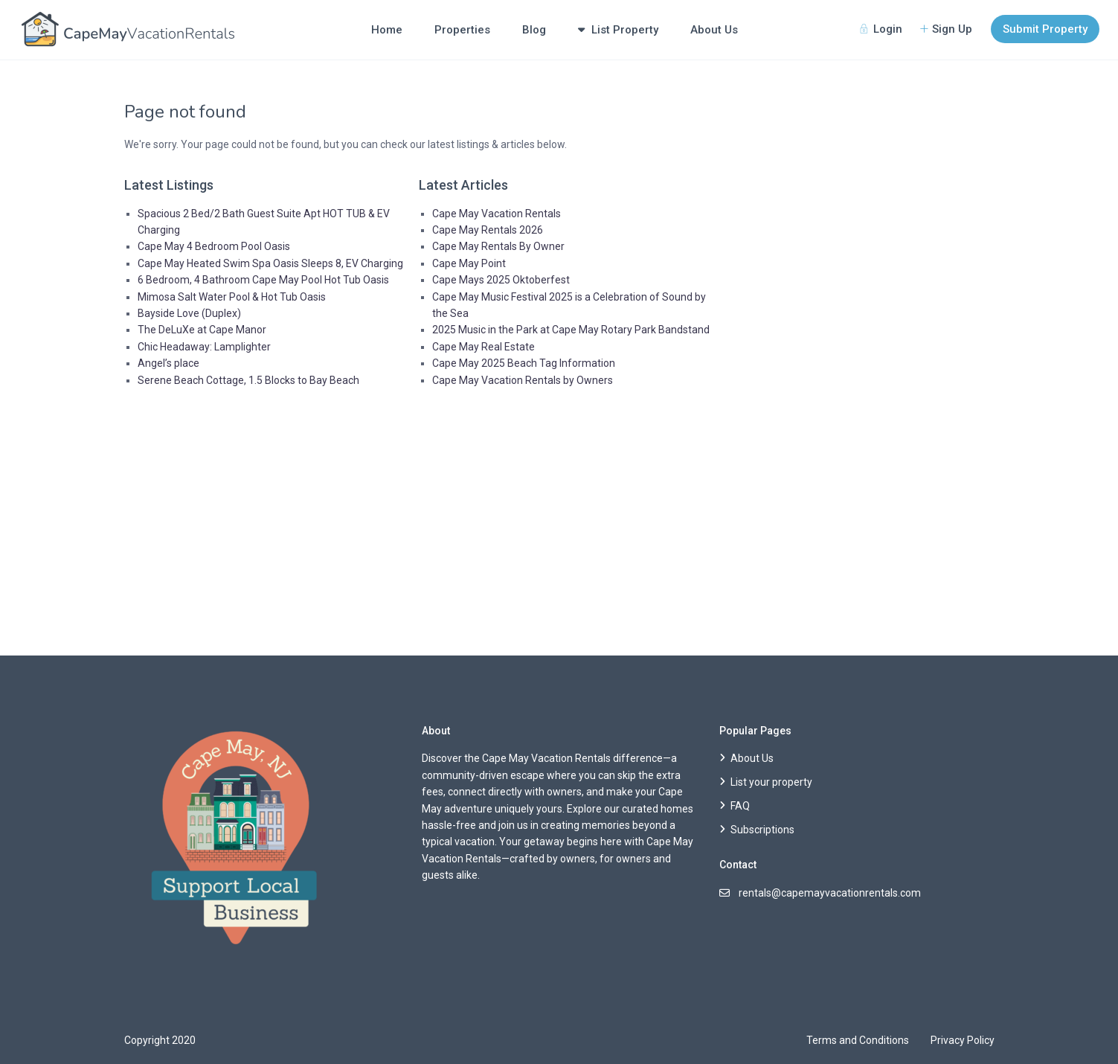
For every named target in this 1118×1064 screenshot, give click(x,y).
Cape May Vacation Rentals (496, 213)
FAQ (740, 806)
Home (386, 29)
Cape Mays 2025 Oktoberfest (501, 280)
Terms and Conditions (857, 1040)
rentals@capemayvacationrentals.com (830, 893)
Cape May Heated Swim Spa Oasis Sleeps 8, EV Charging (270, 263)
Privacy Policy (963, 1040)
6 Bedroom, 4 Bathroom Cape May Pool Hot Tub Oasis (263, 280)
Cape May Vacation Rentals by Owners (522, 380)
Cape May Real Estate (483, 347)
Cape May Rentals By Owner (498, 246)
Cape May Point (469, 263)
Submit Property (1045, 29)
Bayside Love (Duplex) (189, 313)
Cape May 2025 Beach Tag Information (523, 363)
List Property (618, 29)
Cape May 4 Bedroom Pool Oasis (214, 246)
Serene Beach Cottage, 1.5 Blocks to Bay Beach (248, 380)
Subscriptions (762, 830)
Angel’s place (168, 363)
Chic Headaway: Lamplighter (204, 347)
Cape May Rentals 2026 (487, 230)
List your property (771, 782)
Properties (462, 29)
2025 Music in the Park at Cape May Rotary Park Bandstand (571, 330)
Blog (534, 29)
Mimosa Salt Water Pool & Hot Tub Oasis (232, 297)
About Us (714, 29)
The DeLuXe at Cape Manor (202, 330)
